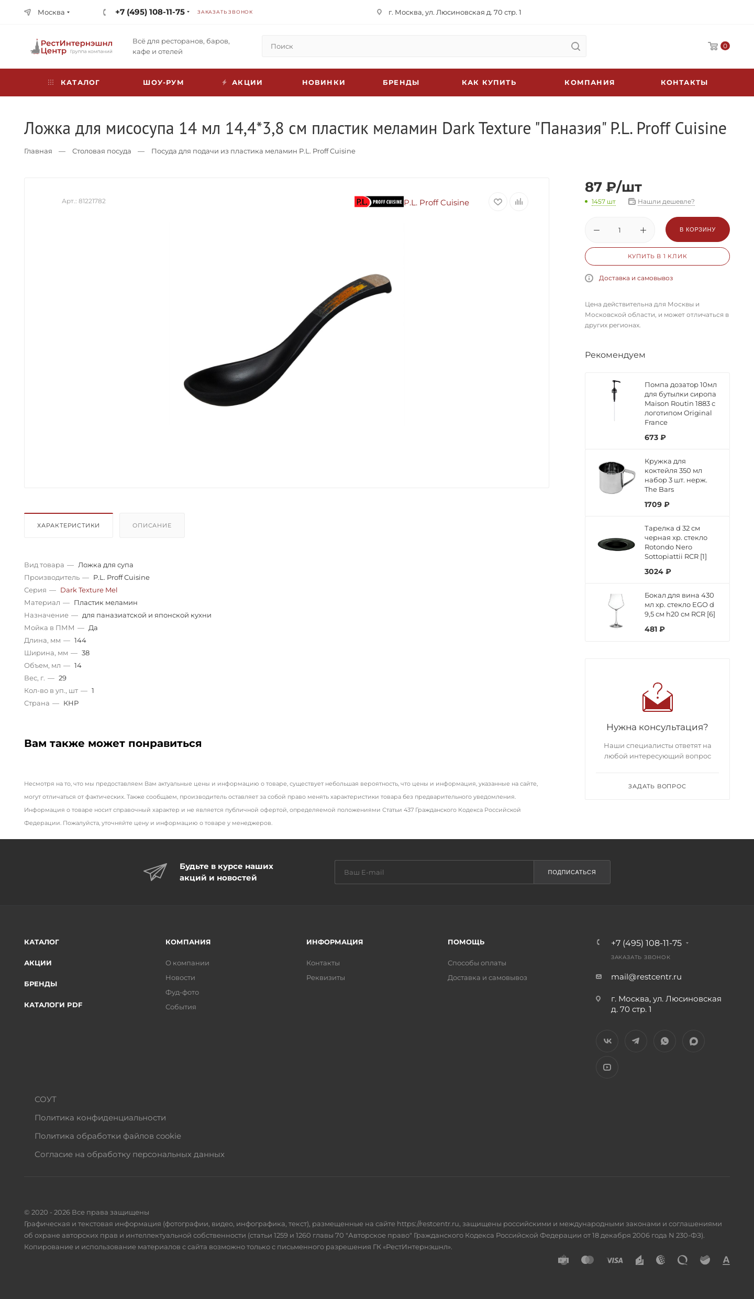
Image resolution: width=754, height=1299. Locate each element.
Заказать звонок (225, 12)
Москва (51, 12)
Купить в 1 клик (658, 256)
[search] (575, 46)
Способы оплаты (477, 963)
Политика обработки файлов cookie (108, 1136)
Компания (589, 82)
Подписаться (572, 872)
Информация (334, 942)
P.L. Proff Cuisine (412, 202)
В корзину (698, 229)
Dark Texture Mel (89, 590)
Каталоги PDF (53, 1004)
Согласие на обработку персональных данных (130, 1154)
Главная (38, 151)
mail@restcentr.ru (646, 977)
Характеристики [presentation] (68, 525)
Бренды (401, 82)
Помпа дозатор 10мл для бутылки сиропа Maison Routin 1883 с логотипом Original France (681, 403)
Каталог (41, 942)
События (180, 1007)
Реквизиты (325, 977)
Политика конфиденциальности (100, 1117)
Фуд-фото (182, 992)
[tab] (70, 528)
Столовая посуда (101, 151)
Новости (180, 977)
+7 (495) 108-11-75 (150, 12)
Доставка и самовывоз (636, 278)
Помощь (466, 942)
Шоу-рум (163, 82)
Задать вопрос (657, 786)
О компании (187, 963)
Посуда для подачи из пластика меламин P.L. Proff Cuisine (253, 151)
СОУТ (46, 1099)
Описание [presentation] (151, 525)
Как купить (489, 82)
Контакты (684, 82)
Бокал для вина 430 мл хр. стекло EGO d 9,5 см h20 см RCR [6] (680, 604)
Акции (38, 963)
